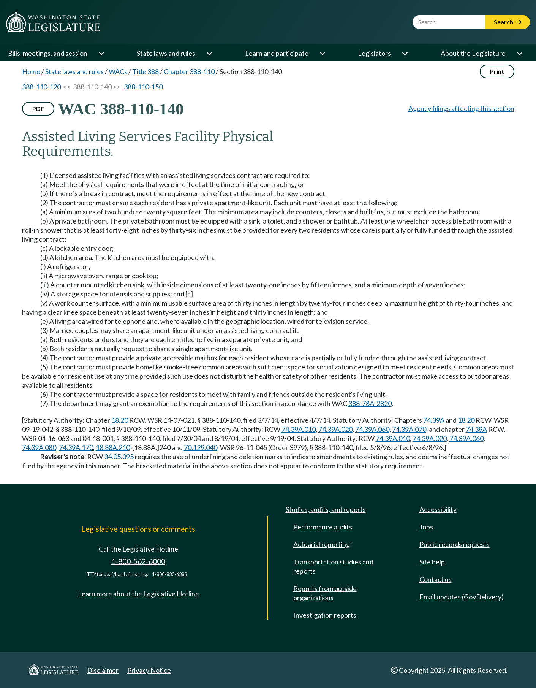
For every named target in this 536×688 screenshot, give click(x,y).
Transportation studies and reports (333, 566)
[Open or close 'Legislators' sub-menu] (404, 53)
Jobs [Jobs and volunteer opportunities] (426, 527)
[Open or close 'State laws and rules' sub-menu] (209, 53)
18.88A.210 (113, 447)
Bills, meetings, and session (47, 53)
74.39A (433, 420)
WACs (118, 71)
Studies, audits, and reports (326, 509)
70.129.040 (200, 447)
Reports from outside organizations (325, 593)
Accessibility (438, 509)
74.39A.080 (39, 447)
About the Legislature (473, 53)
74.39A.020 (335, 429)
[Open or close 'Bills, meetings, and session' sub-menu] (101, 53)
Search (508, 21)
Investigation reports (324, 615)
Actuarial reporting (321, 544)
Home (31, 71)
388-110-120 (41, 86)
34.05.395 (119, 456)
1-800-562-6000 (138, 561)
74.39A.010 (298, 429)
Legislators (374, 53)
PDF (38, 108)
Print (497, 71)
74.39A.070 (409, 429)
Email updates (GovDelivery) (461, 597)
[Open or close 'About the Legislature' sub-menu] (519, 53)
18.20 (119, 420)
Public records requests (454, 544)
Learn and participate (276, 53)
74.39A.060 (372, 429)
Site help (432, 562)
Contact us (435, 579)
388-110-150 (143, 86)
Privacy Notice (149, 670)
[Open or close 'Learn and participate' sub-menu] (322, 53)
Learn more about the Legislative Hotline (138, 594)
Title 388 (145, 71)
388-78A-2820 (370, 403)
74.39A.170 (76, 447)
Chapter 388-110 (189, 71)
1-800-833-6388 (169, 574)
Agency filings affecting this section (461, 108)
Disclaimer (103, 670)
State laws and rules (166, 53)
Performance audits (322, 527)
